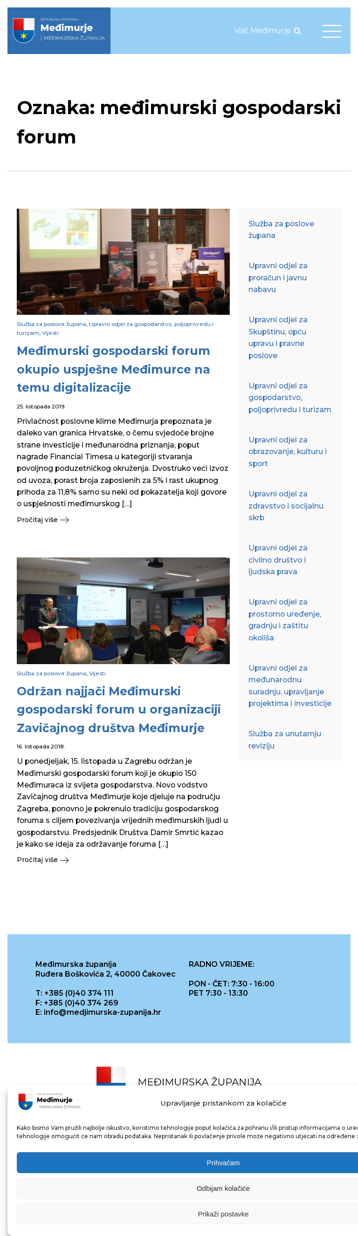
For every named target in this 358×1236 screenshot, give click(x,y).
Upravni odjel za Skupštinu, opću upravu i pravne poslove (278, 337)
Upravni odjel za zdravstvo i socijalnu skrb (286, 505)
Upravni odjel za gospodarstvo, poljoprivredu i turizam (289, 397)
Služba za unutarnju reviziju (284, 739)
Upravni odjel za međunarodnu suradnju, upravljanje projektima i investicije (289, 686)
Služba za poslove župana (51, 323)
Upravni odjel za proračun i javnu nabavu (278, 277)
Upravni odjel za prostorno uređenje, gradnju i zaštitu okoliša (284, 620)
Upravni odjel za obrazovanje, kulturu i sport (287, 451)
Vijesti (50, 332)
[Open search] (297, 31)
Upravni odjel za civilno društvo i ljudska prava (278, 559)
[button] (123, 520)
